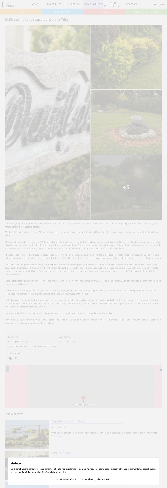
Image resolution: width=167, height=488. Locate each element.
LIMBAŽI (104, 11)
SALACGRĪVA (62, 11)
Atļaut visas (87, 479)
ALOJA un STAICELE (146, 11)
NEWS (34, 4)
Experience (54, 4)
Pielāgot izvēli (103, 479)
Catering (74, 4)
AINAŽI (21, 11)
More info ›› (56, 436)
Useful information (112, 4)
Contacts (132, 4)
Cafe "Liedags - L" (64, 453)
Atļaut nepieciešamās (67, 479)
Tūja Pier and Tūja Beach (69, 421)
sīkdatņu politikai (58, 472)
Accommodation (93, 4)
